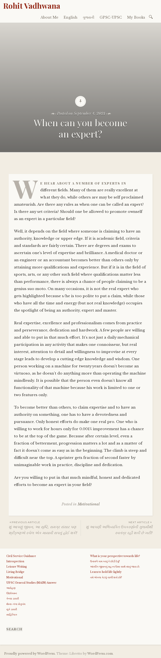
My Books (136, 17)
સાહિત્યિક (11, 614)
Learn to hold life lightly (106, 571)
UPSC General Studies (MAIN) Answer (31, 582)
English (70, 17)
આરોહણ (10, 588)
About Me (49, 17)
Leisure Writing (16, 566)
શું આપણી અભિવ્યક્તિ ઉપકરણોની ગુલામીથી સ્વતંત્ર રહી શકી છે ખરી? (117, 527)
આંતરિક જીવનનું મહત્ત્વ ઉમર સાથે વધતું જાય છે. (115, 566)
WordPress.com (100, 653)
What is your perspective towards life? (115, 556)
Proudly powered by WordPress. (30, 653)
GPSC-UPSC (111, 17)
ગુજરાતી (88, 17)
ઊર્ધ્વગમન (11, 593)
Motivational (89, 504)
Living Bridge (15, 571)
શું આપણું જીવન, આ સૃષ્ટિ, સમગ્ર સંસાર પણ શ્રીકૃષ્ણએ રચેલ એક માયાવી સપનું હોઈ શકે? (45, 527)
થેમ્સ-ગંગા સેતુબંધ (15, 604)
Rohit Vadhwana (31, 5)
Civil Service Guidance (21, 556)
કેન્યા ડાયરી (12, 598)
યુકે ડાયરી (11, 609)
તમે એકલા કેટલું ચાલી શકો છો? (106, 577)
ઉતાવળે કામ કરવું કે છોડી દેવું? (105, 561)
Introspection (15, 561)
